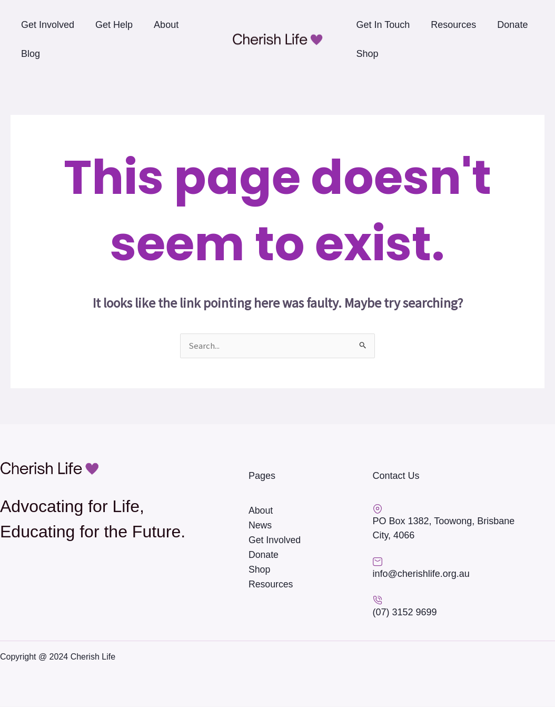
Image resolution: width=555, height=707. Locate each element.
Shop (367, 53)
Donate (512, 24)
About (166, 24)
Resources (453, 24)
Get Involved (47, 24)
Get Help (114, 24)
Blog (30, 53)
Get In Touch (383, 24)
